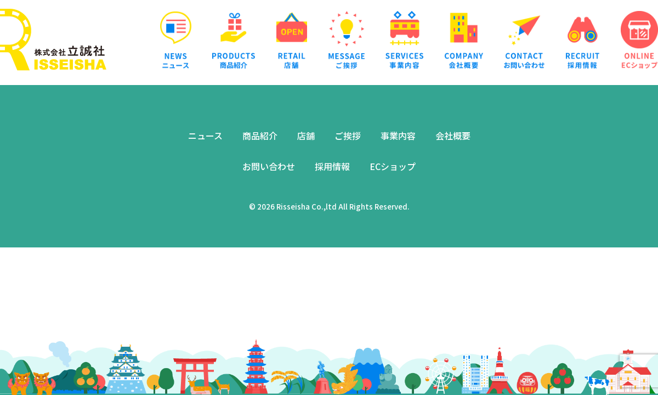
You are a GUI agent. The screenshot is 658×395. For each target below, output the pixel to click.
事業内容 (398, 135)
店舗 (306, 135)
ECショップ (393, 166)
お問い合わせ (268, 166)
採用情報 (332, 166)
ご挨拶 (347, 135)
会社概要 (452, 135)
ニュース (205, 135)
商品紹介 (259, 135)
